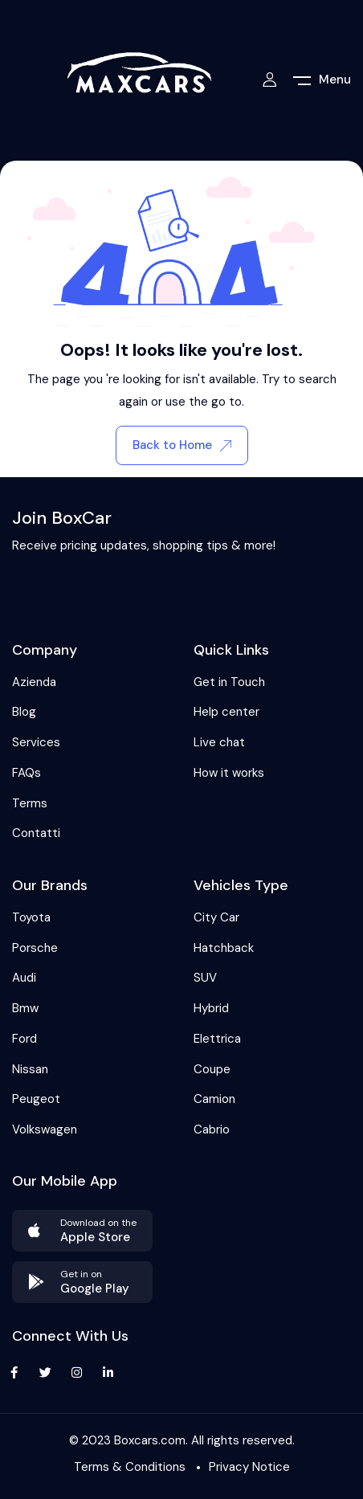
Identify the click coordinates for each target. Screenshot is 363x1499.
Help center (226, 712)
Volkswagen (44, 1129)
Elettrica (217, 1039)
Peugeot (36, 1099)
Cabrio (212, 1129)
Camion (214, 1099)
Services (36, 742)
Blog (24, 712)
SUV (205, 978)
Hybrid (211, 1008)
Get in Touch (229, 682)
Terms (29, 803)
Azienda (34, 682)
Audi (24, 978)
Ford (24, 1039)
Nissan (30, 1069)
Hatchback (224, 948)
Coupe (212, 1069)
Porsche (35, 948)
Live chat (219, 742)
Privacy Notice (249, 1467)
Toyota (31, 917)
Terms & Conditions (130, 1467)
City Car (216, 917)
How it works (229, 773)
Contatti (36, 833)
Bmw (25, 1008)
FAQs (26, 773)
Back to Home (182, 445)
